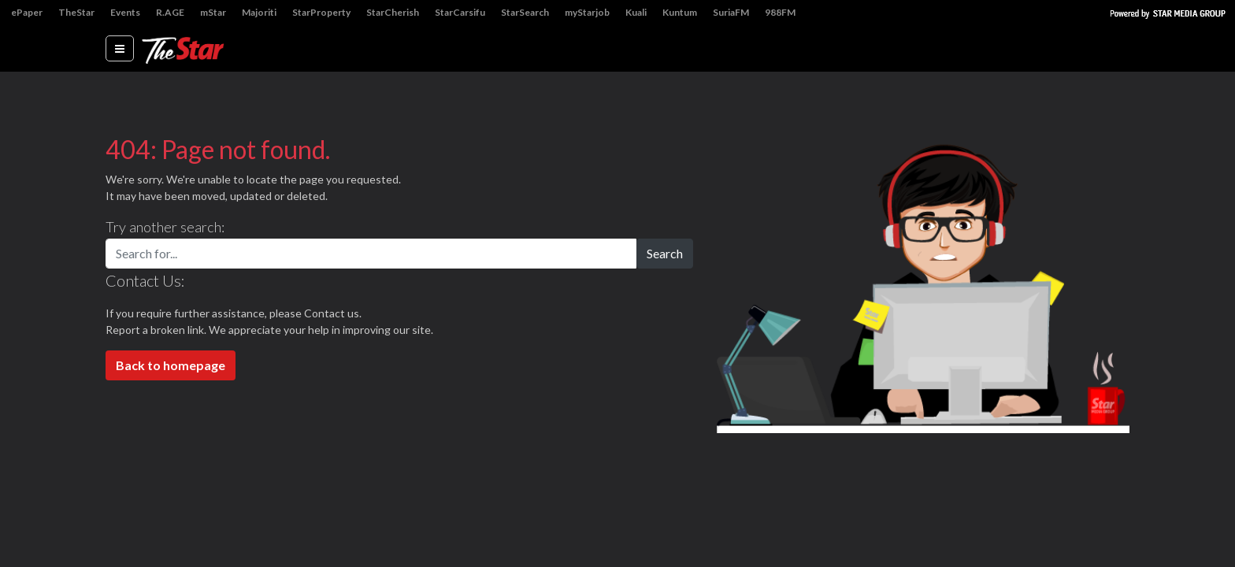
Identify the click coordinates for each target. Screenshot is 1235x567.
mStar (213, 12)
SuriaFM (731, 12)
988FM (780, 12)
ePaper (27, 12)
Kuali (636, 12)
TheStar (76, 12)
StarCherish (392, 12)
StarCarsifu (460, 12)
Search (665, 253)
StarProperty (321, 12)
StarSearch (525, 12)
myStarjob (587, 12)
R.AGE (170, 12)
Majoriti (259, 12)
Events (125, 12)
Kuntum (679, 12)
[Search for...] (371, 254)
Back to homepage (170, 365)
